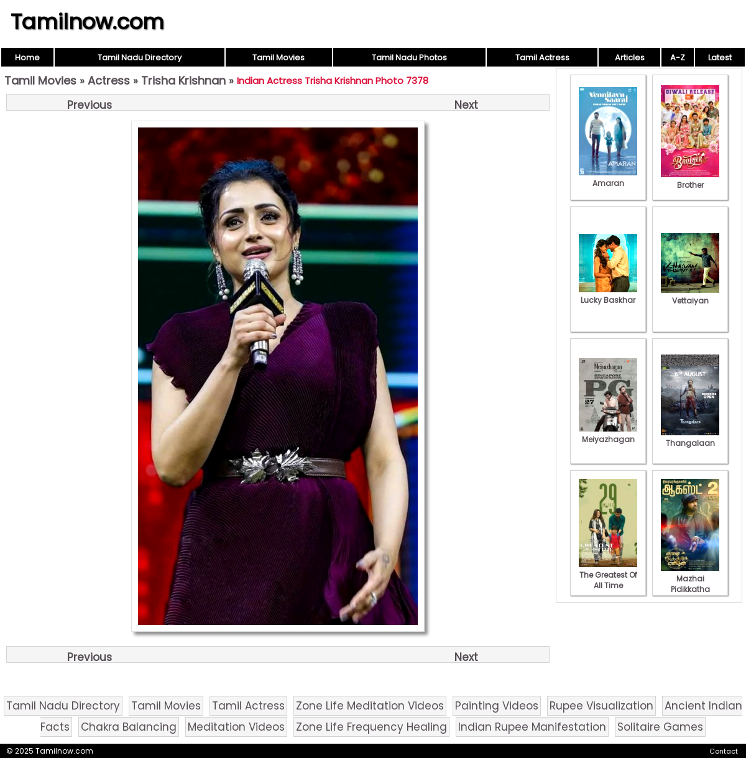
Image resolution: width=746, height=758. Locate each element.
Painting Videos (496, 705)
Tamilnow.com (87, 22)
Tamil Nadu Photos (409, 57)
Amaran (608, 177)
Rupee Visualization (601, 705)
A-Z (677, 57)
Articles (630, 57)
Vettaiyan (690, 295)
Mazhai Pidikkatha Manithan (690, 584)
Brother (690, 179)
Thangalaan (690, 437)
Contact (723, 751)
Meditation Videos (236, 726)
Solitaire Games (660, 726)
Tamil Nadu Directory (140, 57)
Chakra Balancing (129, 726)
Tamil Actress (542, 57)
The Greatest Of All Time (608, 575)
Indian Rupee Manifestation (532, 726)
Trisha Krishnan (183, 80)
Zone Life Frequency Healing (371, 726)
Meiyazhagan (608, 434)
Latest (720, 57)
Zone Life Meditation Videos (370, 705)
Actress (109, 80)
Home (27, 57)
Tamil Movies (278, 57)
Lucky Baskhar (608, 294)
